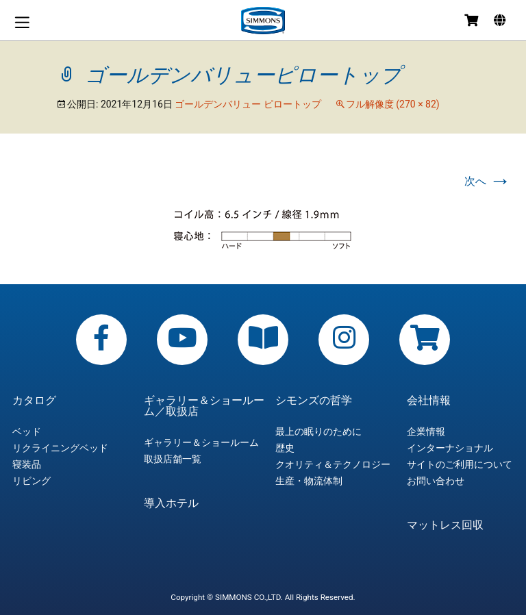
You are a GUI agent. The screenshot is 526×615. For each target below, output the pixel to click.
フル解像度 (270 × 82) (393, 104)
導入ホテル (171, 503)
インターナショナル (450, 448)
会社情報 (429, 400)
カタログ (34, 400)
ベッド (26, 431)
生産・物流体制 (308, 481)
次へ (487, 181)
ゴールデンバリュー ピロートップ (248, 104)
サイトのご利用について (459, 464)
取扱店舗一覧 (172, 459)
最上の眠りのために (318, 431)
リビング (31, 481)
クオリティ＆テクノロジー (332, 464)
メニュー (22, 22)
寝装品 (26, 464)
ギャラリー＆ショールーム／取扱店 (204, 406)
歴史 (285, 448)
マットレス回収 (445, 525)
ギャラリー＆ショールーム (201, 442)
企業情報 (426, 431)
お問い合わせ (435, 481)
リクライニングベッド (60, 448)
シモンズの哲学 (313, 400)
